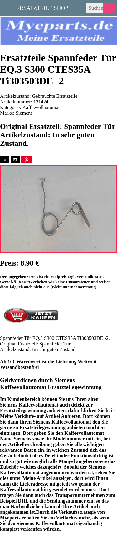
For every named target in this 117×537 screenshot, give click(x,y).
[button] (4, 159)
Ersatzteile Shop (42, 7)
